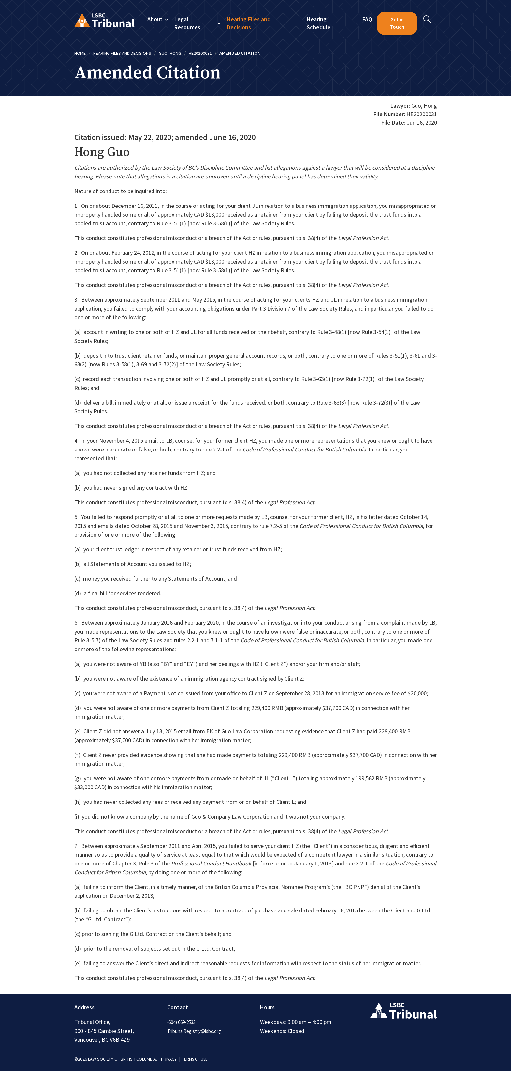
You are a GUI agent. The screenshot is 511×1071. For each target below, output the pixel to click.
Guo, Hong (180, 53)
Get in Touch (397, 23)
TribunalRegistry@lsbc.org (197, 1031)
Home (80, 53)
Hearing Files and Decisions (249, 23)
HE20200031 (212, 53)
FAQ (367, 19)
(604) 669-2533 (183, 1022)
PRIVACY (169, 1059)
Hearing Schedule (318, 23)
